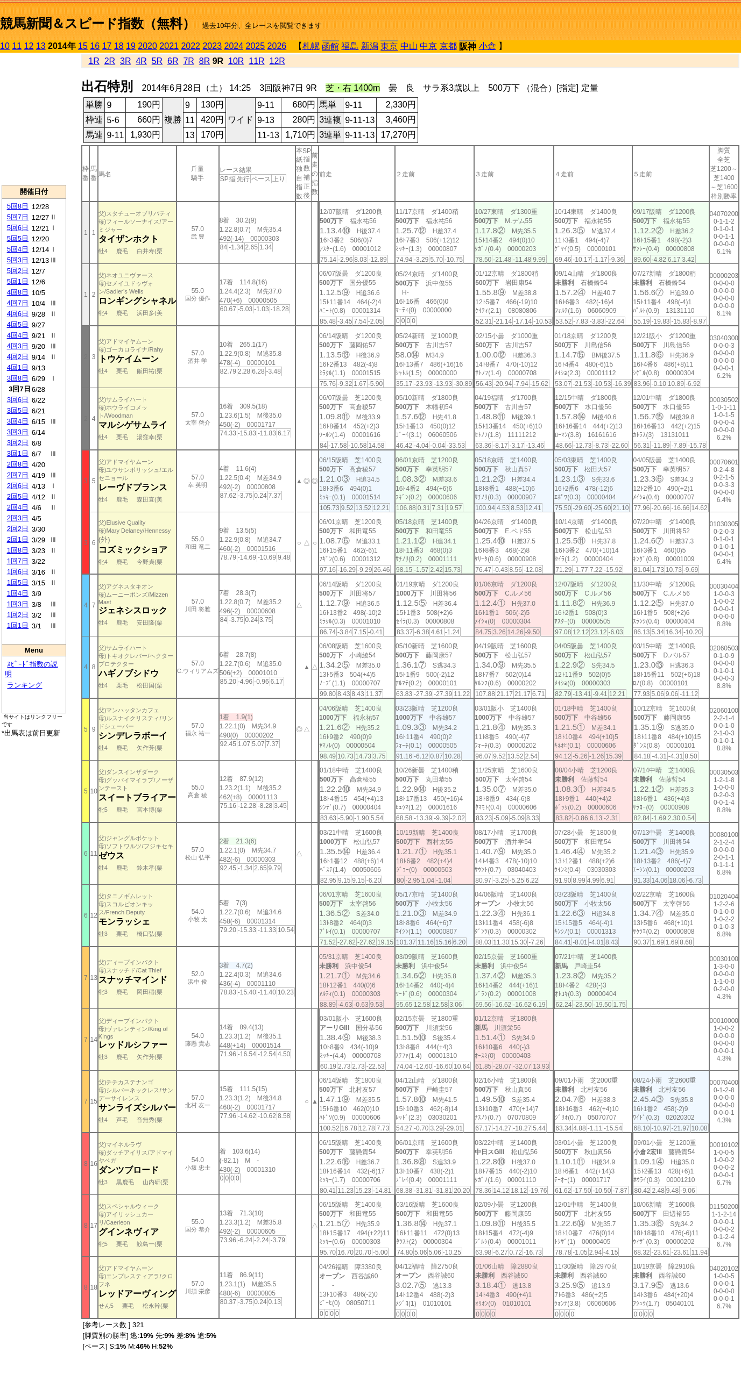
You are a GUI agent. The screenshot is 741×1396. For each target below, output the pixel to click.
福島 (349, 46)
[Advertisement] (34, 118)
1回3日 (18, 604)
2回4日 (18, 507)
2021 (169, 46)
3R (125, 61)
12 (29, 46)
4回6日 (18, 314)
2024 (233, 46)
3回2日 (18, 443)
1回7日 (18, 561)
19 (131, 46)
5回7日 (18, 217)
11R (256, 61)
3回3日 (18, 432)
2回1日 (18, 539)
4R (141, 61)
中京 (428, 46)
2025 (255, 46)
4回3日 (18, 346)
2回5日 (18, 496)
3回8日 (18, 378)
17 (107, 46)
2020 (147, 46)
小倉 (487, 46)
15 (83, 46)
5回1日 (18, 281)
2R (109, 61)
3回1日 (18, 453)
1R (93, 61)
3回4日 (18, 421)
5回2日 (18, 271)
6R (172, 61)
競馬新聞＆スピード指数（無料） (97, 23)
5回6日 (18, 228)
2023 (212, 46)
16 (95, 46)
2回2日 (18, 529)
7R (188, 61)
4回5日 (18, 324)
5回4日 (18, 249)
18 (119, 46)
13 (41, 46)
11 (17, 46)
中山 (409, 46)
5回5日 (18, 238)
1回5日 (18, 582)
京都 (448, 46)
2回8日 (18, 464)
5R (157, 61)
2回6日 (18, 486)
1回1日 (18, 625)
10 (5, 46)
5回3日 (18, 260)
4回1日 (18, 367)
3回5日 (18, 410)
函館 (330, 46)
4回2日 (18, 357)
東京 (389, 46)
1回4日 (18, 593)
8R (204, 61)
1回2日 (18, 615)
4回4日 (18, 335)
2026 (277, 46)
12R (277, 61)
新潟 (369, 46)
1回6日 (18, 572)
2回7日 (18, 475)
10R (236, 61)
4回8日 (18, 292)
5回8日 (18, 206)
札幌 (311, 46)
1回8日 (18, 550)
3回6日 (18, 400)
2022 (190, 46)
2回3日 (18, 518)
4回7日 (18, 303)
